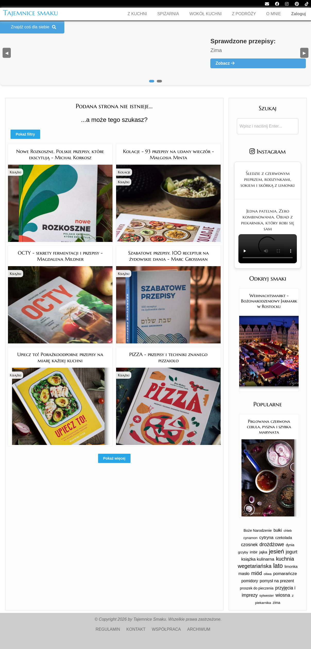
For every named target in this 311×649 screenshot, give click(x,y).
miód (256, 573)
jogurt (291, 551)
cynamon (250, 538)
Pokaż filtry (25, 134)
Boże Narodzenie (258, 530)
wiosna (282, 595)
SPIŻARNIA (168, 14)
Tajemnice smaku (30, 12)
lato (278, 565)
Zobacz (225, 63)
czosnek (249, 544)
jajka (263, 552)
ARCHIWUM (198, 629)
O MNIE (273, 14)
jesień (276, 551)
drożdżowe (272, 544)
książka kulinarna (257, 559)
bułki (277, 530)
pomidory (249, 581)
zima (276, 603)
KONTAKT (135, 629)
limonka (291, 566)
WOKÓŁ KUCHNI (205, 14)
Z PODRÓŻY (244, 14)
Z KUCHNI (137, 14)
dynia (290, 545)
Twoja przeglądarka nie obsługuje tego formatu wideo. (267, 248)
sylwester (266, 595)
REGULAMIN (108, 629)
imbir (253, 552)
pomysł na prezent (277, 580)
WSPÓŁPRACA (166, 629)
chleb (288, 531)
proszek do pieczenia (256, 588)
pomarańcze (285, 573)
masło (243, 573)
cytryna (266, 537)
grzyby (243, 552)
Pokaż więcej (114, 458)
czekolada (283, 538)
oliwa (267, 574)
